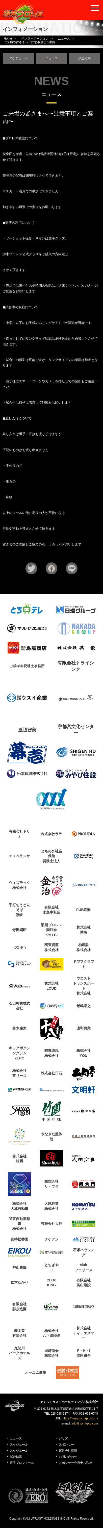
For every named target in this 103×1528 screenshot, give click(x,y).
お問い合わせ (68, 1456)
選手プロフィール (22, 1463)
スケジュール (18, 58)
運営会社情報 (68, 1450)
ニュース (51, 58)
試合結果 (85, 58)
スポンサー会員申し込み (75, 1463)
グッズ (63, 1438)
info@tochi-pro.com (85, 1423)
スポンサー (66, 1444)
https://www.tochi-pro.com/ (80, 1418)
